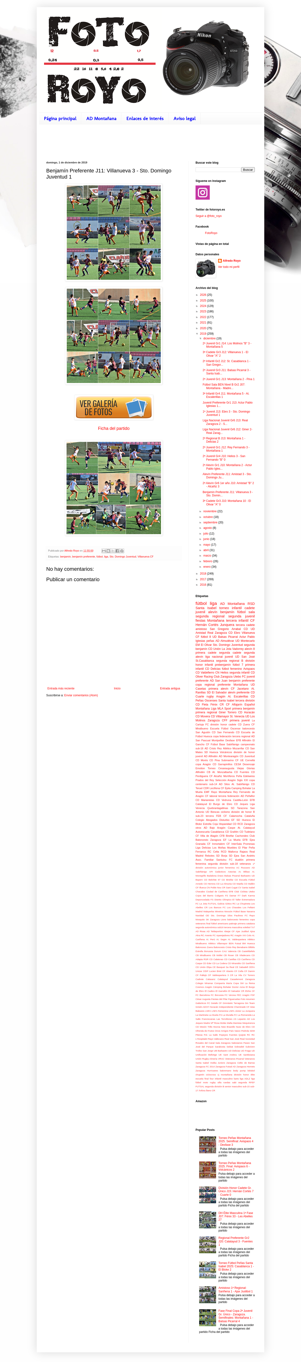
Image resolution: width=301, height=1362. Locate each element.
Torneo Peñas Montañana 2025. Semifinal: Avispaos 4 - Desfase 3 (236, 1141)
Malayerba (208, 911)
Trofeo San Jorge (204, 1050)
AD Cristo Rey (213, 748)
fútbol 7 (238, 664)
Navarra (251, 911)
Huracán (214, 1007)
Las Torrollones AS (226, 1019)
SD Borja (221, 855)
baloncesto (248, 728)
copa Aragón (203, 764)
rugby (210, 696)
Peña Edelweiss (245, 776)
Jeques (244, 804)
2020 (203, 328)
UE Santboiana (246, 1054)
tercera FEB (213, 815)
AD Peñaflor (248, 796)
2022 (203, 317)
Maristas (237, 1023)
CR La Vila (236, 975)
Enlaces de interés (145, 118)
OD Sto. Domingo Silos (219, 915)
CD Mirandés (234, 963)
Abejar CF (229, 931)
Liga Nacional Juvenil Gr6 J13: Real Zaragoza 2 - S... (225, 422)
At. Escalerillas (238, 696)
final (208, 923)
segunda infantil (239, 672)
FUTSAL (212, 903)
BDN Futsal (235, 943)
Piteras (199, 1035)
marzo (207, 555)
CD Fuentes (241, 772)
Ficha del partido (113, 428)
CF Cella (238, 971)
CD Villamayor (220, 716)
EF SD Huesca (241, 819)
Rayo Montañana (221, 792)
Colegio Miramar (204, 983)
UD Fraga (246, 1050)
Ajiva (252, 931)
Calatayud (223, 979)
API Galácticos (217, 871)
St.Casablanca (205, 660)
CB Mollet (217, 955)
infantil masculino (224, 1078)
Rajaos (244, 851)
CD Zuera (244, 724)
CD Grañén (231, 831)
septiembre (210, 522)
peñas (210, 641)
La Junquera (248, 1011)
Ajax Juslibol (242, 931)
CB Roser (228, 955)
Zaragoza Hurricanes (207, 1070)
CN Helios (221, 672)
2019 (203, 333)
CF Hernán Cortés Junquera (225, 623)
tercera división (245, 700)
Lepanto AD (243, 1019)
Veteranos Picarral (234, 1058)
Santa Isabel (226, 700)
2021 (203, 322)
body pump (239, 1070)
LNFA (208, 1011)
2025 (203, 300)
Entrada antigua (170, 688)
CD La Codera (219, 963)
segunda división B (214, 1086)
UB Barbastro (221, 1050)
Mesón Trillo (206, 1026)
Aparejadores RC (225, 935)
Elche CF (250, 991)
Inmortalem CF (221, 843)
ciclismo (225, 811)
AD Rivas (200, 931)
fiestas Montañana (210, 620)
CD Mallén (249, 883)
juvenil (200, 612)
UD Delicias (234, 1050)
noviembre (210, 511)
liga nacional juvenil (219, 656)
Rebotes (209, 855)
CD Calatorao (216, 959)
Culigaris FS (221, 895)
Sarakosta (220, 1046)
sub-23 (199, 815)
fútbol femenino (232, 668)
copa (199, 684)
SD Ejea (234, 855)
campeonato (248, 744)
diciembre (209, 338)
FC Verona (230, 995)
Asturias (232, 871)
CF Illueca (201, 887)
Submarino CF (230, 760)
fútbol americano (219, 923)
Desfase (230, 740)
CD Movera (203, 716)
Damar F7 (234, 895)
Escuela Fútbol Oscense (225, 728)
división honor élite (244, 1074)
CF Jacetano (240, 688)
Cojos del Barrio (204, 895)
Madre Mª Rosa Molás (215, 1023)
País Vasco (235, 1030)
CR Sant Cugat (229, 887)
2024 (203, 306)
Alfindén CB (203, 772)
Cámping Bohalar (222, 987)
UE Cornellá (247, 760)
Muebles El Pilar (237, 847)
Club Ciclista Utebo (244, 891)
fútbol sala (246, 612)
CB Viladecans (243, 955)
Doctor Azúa (238, 987)
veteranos (245, 863)
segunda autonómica (206, 927)
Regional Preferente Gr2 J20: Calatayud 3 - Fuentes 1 (236, 1241)
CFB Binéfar (226, 835)
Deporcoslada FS (205, 899)
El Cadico (209, 991)
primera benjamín (243, 708)
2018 (203, 573)
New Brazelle (228, 1026)
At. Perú (210, 939)
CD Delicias (212, 668)
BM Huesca (248, 943)
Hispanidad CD (227, 824)
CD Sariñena (248, 963)
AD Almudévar (224, 641)
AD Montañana (101, 118)
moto (205, 1082)
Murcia (216, 1026)
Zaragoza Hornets (246, 1066)
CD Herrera (209, 883)
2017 (203, 579)
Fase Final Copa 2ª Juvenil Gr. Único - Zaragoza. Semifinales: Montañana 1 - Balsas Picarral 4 (236, 1316)
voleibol (247, 927)
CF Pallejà (201, 975)
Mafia (229, 1023)
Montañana (240, 684)
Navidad (200, 915)
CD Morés (202, 760)
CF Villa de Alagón (207, 835)
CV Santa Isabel (246, 887)
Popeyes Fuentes (228, 1035)
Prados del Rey (205, 780)
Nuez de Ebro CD (245, 1026)
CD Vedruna (223, 800)
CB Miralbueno (203, 955)
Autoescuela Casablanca (210, 831)
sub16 (220, 927)
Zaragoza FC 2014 (205, 1066)
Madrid (199, 911)
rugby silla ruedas (220, 1082)
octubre (208, 517)
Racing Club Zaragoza (218, 676)
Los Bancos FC (217, 907)
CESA (237, 764)
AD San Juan (219, 680)
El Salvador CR (236, 991)
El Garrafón (221, 991)
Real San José (231, 1039)
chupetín (200, 1074)
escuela (199, 1078)
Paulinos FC (241, 915)
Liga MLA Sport (221, 708)
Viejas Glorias (246, 768)
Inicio (117, 688)
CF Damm (249, 971)
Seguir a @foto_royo (209, 216)
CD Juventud (247, 756)
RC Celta (213, 851)
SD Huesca (211, 752)
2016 (203, 584)
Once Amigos (221, 1030)
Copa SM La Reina (244, 983)
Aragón (220, 696)
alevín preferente (238, 692)
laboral (213, 796)
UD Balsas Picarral (225, 636)
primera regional (206, 712)
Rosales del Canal (205, 1043)
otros (198, 827)
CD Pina (215, 760)
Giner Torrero (228, 712)
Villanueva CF (146, 556)
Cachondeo (241, 835)
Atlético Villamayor (218, 943)
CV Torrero (249, 975)
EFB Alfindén (243, 740)
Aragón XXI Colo (242, 935)
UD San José (245, 656)
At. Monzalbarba (222, 772)
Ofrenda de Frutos (205, 1030)
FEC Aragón (243, 995)
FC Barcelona (203, 995)
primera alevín (218, 688)
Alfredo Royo (232, 260)
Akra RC (200, 935)
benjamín (65, 556)
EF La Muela (232, 839)
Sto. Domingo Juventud (122, 556)
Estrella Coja (210, 824)
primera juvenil (240, 720)
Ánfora (202, 1090)
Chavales (200, 891)
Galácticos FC (203, 1003)
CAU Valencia (229, 951)
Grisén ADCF (202, 1007)
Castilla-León (240, 800)
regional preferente (218, 684)
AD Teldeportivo (214, 931)
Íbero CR (210, 1090)
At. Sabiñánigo (240, 784)
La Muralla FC (230, 1015)
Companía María (223, 983)
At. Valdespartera (237, 939)
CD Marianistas (205, 800)
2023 (203, 311)
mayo (207, 544)
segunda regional (210, 616)
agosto (208, 528)
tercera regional (241, 736)
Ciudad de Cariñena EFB (219, 891)
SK (207, 919)
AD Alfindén (211, 756)
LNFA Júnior (235, 1011)
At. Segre (221, 939)
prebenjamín (223, 664)
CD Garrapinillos (222, 764)
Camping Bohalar (241, 788)
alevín (212, 612)
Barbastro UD (248, 875)
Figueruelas (234, 999)
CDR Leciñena (211, 788)
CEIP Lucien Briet (212, 971)
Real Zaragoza (217, 632)
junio (206, 539)
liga (106, 556)
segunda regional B (229, 660)
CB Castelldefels (246, 951)
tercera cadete (245, 625)
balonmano (225, 1070)
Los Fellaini (249, 907)
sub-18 (234, 863)
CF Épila (226, 788)
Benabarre (242, 947)
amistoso (201, 629)
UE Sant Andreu (228, 1054)
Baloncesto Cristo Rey (225, 947)
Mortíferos (229, 776)
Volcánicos (226, 752)
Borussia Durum (212, 951)
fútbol (99, 556)
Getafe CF (216, 1003)
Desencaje (249, 764)
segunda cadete (230, 652)
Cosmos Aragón (204, 987)
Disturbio (224, 819)
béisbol (251, 1070)
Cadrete (200, 979)
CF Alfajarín (234, 704)
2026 (203, 295)
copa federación (222, 736)
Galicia (220, 903)
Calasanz (210, 979)
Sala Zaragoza (223, 1043)
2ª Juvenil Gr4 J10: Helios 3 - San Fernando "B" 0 (224, 457)
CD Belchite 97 (212, 879)
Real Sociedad (247, 1039)
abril (206, 550)
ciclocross (211, 1074)
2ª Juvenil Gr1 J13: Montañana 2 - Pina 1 (229, 379)
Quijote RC (244, 1035)
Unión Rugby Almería (206, 1058)
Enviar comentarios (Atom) (81, 695)
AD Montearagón (228, 756)
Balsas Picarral (232, 875)
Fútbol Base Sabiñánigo (225, 744)
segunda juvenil (241, 616)
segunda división (218, 863)
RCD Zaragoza (246, 824)
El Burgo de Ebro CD (223, 804)
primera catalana (246, 923)
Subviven (250, 1046)
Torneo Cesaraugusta (221, 768)
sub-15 (246, 1086)
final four (209, 1078)
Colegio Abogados (207, 819)
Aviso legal (184, 118)
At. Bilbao (244, 871)
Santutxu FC (224, 859)
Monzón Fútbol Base (235, 911)
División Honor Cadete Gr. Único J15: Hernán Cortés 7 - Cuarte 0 (236, 1191)
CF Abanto (227, 971)
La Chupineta (243, 903)
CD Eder (207, 963)
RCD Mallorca (229, 851)
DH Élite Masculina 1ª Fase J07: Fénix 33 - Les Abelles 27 (236, 1216)
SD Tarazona (239, 808)
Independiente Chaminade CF (234, 1007)
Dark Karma (248, 895)
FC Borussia (217, 995)
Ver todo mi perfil (228, 267)
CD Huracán (246, 712)
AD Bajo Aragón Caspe (219, 827)
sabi (234, 1082)
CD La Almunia (224, 883)
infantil (237, 608)
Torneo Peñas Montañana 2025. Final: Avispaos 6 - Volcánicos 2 (235, 1166)
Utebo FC (239, 676)
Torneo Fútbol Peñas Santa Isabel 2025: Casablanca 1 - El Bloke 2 (236, 1266)
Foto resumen (248, 999)
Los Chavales (234, 907)
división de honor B (243, 811)
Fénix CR (217, 704)
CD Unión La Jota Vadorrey (226, 649)
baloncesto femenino (238, 919)
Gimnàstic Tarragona (233, 1003)
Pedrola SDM (248, 1030)
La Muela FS (215, 1015)
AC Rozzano (243, 867)
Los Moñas (219, 847)
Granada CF (203, 843)
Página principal (60, 118)
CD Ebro (234, 632)
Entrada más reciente (60, 688)
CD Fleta (202, 704)
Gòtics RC (230, 903)
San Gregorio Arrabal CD (229, 629)
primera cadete (206, 652)
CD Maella (238, 883)
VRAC (221, 1058)
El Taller (237, 899)
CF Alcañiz (215, 776)
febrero (208, 561)
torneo (224, 608)
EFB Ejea (249, 839)
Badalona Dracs (215, 875)
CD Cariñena (244, 959)
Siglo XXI (242, 780)
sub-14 (213, 784)
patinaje (233, 923)
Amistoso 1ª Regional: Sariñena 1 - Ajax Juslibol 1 (236, 1289)
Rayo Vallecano (216, 1039)
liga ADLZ (245, 1078)
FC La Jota (201, 903)
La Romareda (244, 1015)
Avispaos (249, 668)
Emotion (200, 768)
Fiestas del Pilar (219, 999)
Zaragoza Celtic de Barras (240, 1062)
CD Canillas (230, 959)
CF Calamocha (232, 815)
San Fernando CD (228, 732)
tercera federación (228, 796)
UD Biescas (212, 811)
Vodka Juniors (217, 1062)
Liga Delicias (203, 847)
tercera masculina (233, 927)
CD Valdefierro (205, 672)
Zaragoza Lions (218, 919)
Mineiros (219, 911)
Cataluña (250, 815)
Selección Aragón (225, 780)
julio (206, 533)
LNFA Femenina (220, 1011)
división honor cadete (223, 724)
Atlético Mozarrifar (233, 748)
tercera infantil (237, 620)
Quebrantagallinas (217, 808)
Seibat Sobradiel (235, 1046)
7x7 (253, 927)
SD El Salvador (217, 692)
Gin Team (250, 1003)
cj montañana (225, 1074)
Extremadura (248, 899)
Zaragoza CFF (218, 720)
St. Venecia (237, 716)
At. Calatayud (246, 827)
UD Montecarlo (245, 641)
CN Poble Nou (214, 887)
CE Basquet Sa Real (223, 967)
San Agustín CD (205, 732)
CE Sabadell (241, 967)
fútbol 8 (206, 636)
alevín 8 (250, 649)
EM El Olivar (204, 645)
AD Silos (224, 784)
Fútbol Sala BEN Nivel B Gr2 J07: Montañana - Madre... (224, 386)
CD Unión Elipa (204, 967)
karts (236, 1078)
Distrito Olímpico (223, 899)
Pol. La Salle (211, 1035)
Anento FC (210, 935)
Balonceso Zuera (204, 947)
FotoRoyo (211, 233)
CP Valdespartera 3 (218, 975)
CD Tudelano (247, 831)
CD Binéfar (227, 879)
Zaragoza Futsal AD (225, 1066)
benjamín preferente (83, 556)
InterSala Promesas (243, 843)
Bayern (199, 879)
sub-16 (199, 748)
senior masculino (233, 1086)
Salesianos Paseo (240, 1043)
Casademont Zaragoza (242, 979)
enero (207, 566)
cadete (250, 608)
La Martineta (202, 1015)
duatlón (239, 859)
